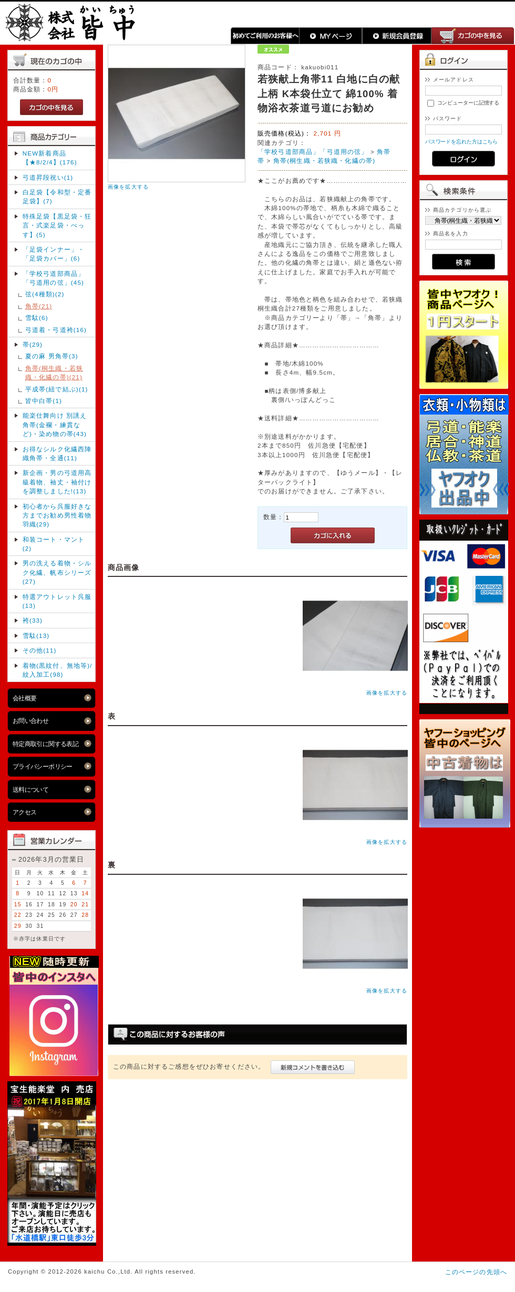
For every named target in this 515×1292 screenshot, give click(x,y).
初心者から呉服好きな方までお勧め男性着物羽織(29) (57, 515)
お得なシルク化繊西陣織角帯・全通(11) (57, 453)
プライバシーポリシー (43, 766)
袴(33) (33, 620)
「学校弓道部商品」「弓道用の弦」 (313, 151)
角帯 (383, 151)
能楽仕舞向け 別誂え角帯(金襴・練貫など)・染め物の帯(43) (55, 424)
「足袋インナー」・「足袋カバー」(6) (54, 254)
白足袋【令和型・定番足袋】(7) (57, 196)
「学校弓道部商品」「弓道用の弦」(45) (54, 278)
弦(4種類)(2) (45, 294)
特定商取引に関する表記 (46, 743)
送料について (31, 789)
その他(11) (40, 650)
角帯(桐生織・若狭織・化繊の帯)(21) (54, 372)
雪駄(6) (36, 317)
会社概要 (25, 698)
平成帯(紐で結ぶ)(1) (56, 389)
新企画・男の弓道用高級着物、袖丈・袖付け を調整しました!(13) (57, 481)
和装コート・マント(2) (54, 544)
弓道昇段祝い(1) (48, 177)
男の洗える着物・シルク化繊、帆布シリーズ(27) (57, 572)
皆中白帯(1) (43, 400)
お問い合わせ (31, 720)
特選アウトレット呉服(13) (57, 601)
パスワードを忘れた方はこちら (461, 141)
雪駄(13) (36, 635)
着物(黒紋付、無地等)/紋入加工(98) (57, 670)
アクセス (25, 812)
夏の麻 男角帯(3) (51, 356)
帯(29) (33, 344)
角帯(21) (39, 306)
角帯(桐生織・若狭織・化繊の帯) (324, 160)
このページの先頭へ (476, 1271)
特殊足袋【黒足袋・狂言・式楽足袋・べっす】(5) (57, 225)
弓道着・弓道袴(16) (56, 329)
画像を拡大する (128, 187)
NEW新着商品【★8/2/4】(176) (50, 158)
